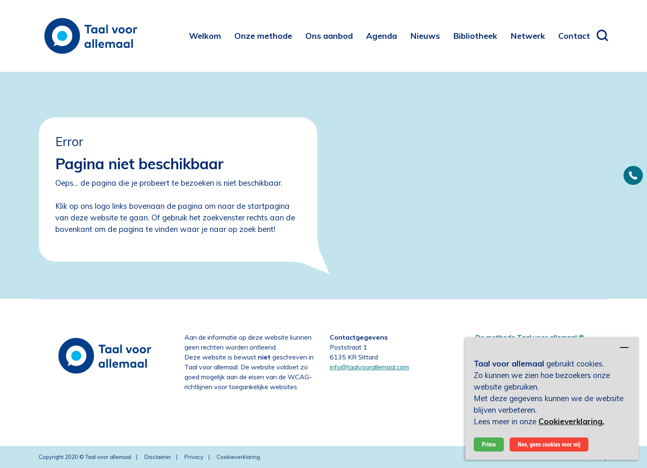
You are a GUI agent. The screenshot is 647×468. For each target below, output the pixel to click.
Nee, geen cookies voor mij (549, 444)
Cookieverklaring (238, 457)
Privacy (193, 457)
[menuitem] (205, 36)
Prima (489, 444)
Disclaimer (157, 457)
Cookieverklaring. (571, 421)
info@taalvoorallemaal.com (369, 367)
